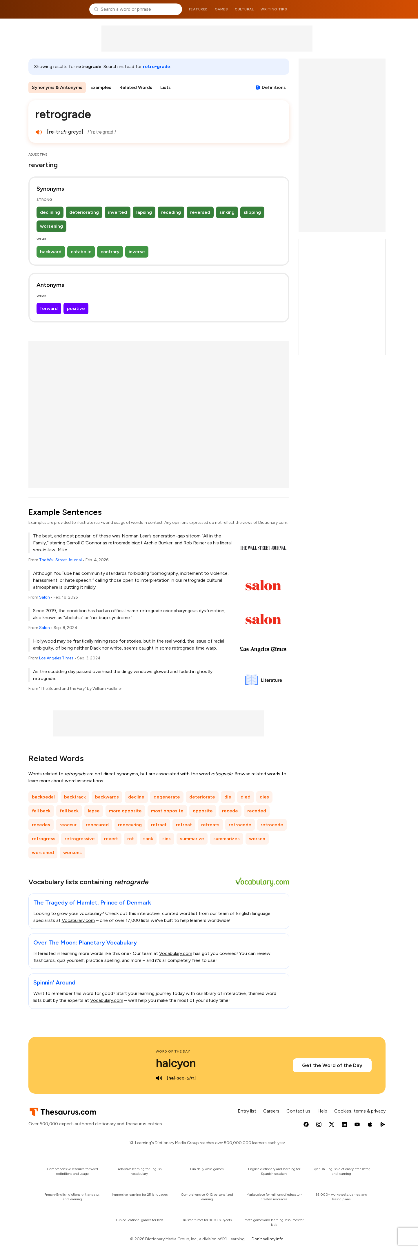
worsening (51, 226)
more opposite (125, 811)
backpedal (43, 797)
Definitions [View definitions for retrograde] (274, 87)
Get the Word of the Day (332, 1065)
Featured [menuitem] (198, 9)
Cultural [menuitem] (244, 9)
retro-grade (156, 66)
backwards (107, 797)
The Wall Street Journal (60, 559)
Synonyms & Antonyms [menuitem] (57, 87)
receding (171, 212)
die (227, 797)
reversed (200, 212)
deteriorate (202, 797)
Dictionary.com (362, 9)
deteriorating (84, 212)
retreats (210, 824)
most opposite (167, 811)
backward (50, 251)
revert (111, 838)
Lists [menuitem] (165, 87)
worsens (72, 852)
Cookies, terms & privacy (360, 1111)
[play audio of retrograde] (38, 132)
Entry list (247, 1111)
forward (49, 308)
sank (148, 838)
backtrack (75, 797)
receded (256, 811)
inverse (137, 251)
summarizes (226, 838)
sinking (227, 212)
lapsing (144, 212)
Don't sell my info (267, 1239)
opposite (203, 811)
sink (166, 838)
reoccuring (130, 824)
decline (136, 797)
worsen (257, 838)
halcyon (176, 1063)
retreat (184, 824)
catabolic (81, 251)
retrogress (43, 838)
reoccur (68, 824)
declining (50, 212)
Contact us (298, 1111)
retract (159, 824)
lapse (94, 811)
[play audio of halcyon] (159, 1078)
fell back (69, 811)
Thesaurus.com (56, 9)
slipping (252, 212)
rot (130, 838)
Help (322, 1111)
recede (230, 811)
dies (264, 797)
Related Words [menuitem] (135, 87)
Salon (44, 597)
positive (76, 308)
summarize (192, 838)
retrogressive (80, 838)
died (245, 797)
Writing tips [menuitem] (274, 9)
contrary (110, 251)
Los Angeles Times (56, 658)
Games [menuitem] (221, 9)
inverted (117, 212)
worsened (43, 852)
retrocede (240, 824)
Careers (271, 1111)
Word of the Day (173, 1051)
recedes (41, 824)
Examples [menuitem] (100, 87)
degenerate (167, 797)
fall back (41, 811)
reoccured (97, 824)
